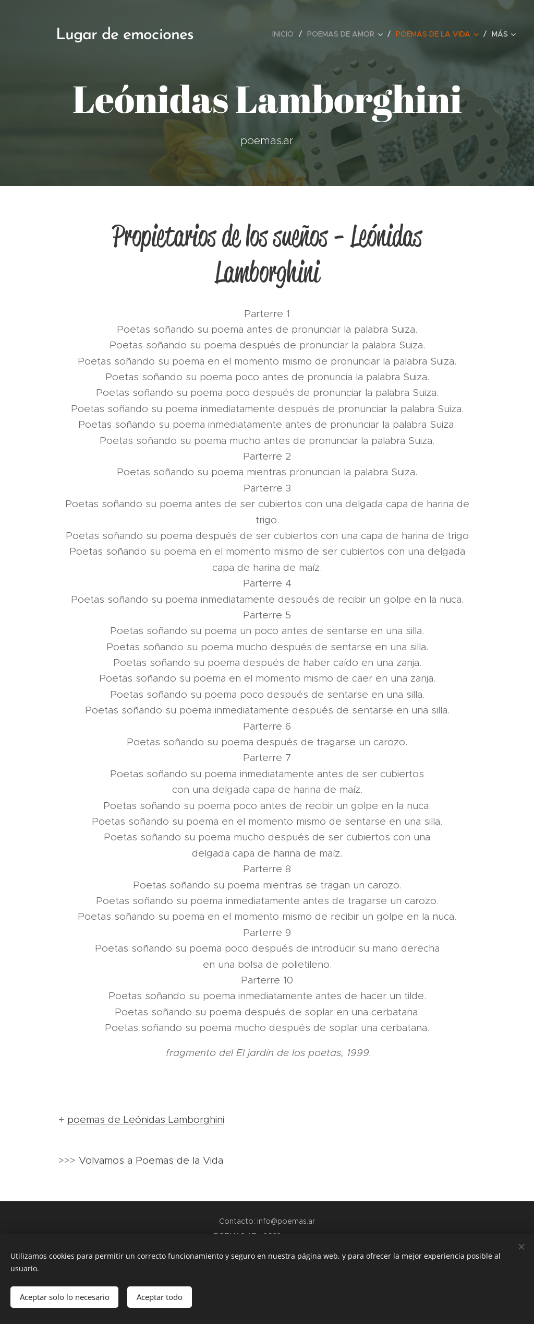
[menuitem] (286, 34)
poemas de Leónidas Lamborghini (145, 1120)
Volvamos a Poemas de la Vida (151, 1160)
